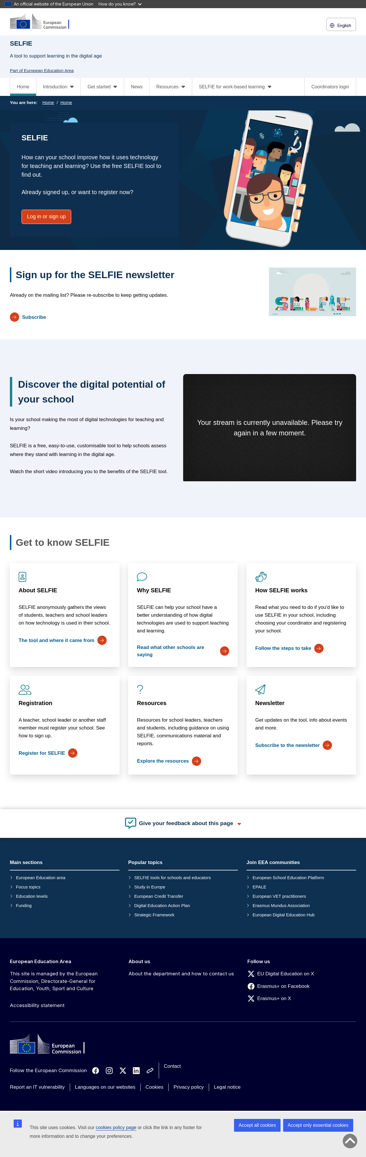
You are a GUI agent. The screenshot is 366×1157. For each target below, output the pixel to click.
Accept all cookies (257, 1125)
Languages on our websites (105, 1087)
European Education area (40, 877)
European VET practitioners (279, 896)
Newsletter (270, 703)
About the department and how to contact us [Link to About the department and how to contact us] (181, 974)
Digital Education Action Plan (162, 905)
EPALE (259, 886)
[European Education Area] (43, 21)
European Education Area (40, 961)
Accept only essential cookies (318, 1125)
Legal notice (227, 1087)
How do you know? (120, 3)
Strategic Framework (154, 914)
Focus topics (28, 886)
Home (23, 86)
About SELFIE (38, 590)
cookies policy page (116, 1127)
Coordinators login (330, 86)
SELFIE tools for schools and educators (172, 877)
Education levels (32, 896)
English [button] (341, 25)
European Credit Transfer (158, 896)
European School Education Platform (288, 877)
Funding (24, 905)
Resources (152, 703)
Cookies (154, 1087)
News (136, 86)
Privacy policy (189, 1087)
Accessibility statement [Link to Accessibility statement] (37, 1005)
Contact (172, 1066)
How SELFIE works (281, 590)
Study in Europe (149, 886)
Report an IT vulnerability (37, 1087)
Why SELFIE (154, 590)
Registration (35, 703)
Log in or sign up (46, 216)
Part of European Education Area (42, 70)
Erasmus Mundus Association (281, 905)
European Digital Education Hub (284, 914)
